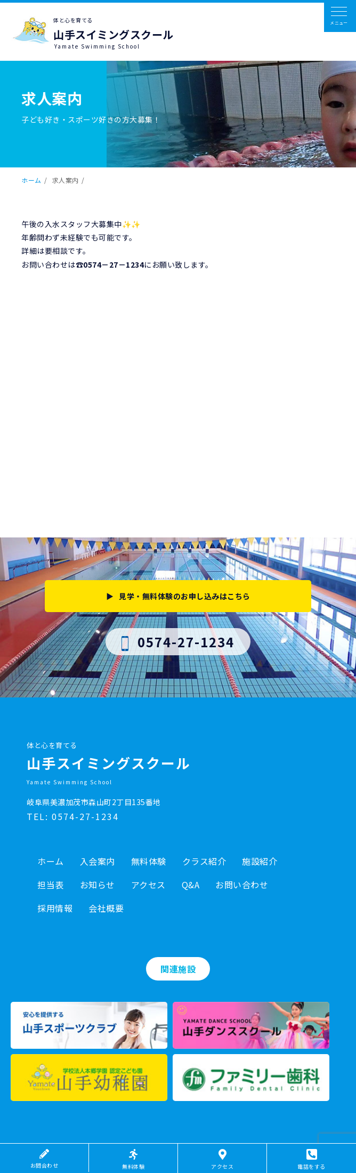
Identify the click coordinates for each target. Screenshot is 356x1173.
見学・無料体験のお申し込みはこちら (184, 596)
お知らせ (97, 884)
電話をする (311, 1159)
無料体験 (148, 861)
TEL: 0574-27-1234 (73, 816)
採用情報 (54, 908)
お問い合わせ (241, 884)
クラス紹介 (204, 861)
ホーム (31, 179)
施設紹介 (259, 861)
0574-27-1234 (178, 641)
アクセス (148, 884)
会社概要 (106, 908)
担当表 (50, 884)
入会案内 (97, 861)
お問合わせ (44, 1159)
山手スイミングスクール (113, 34)
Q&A (191, 884)
